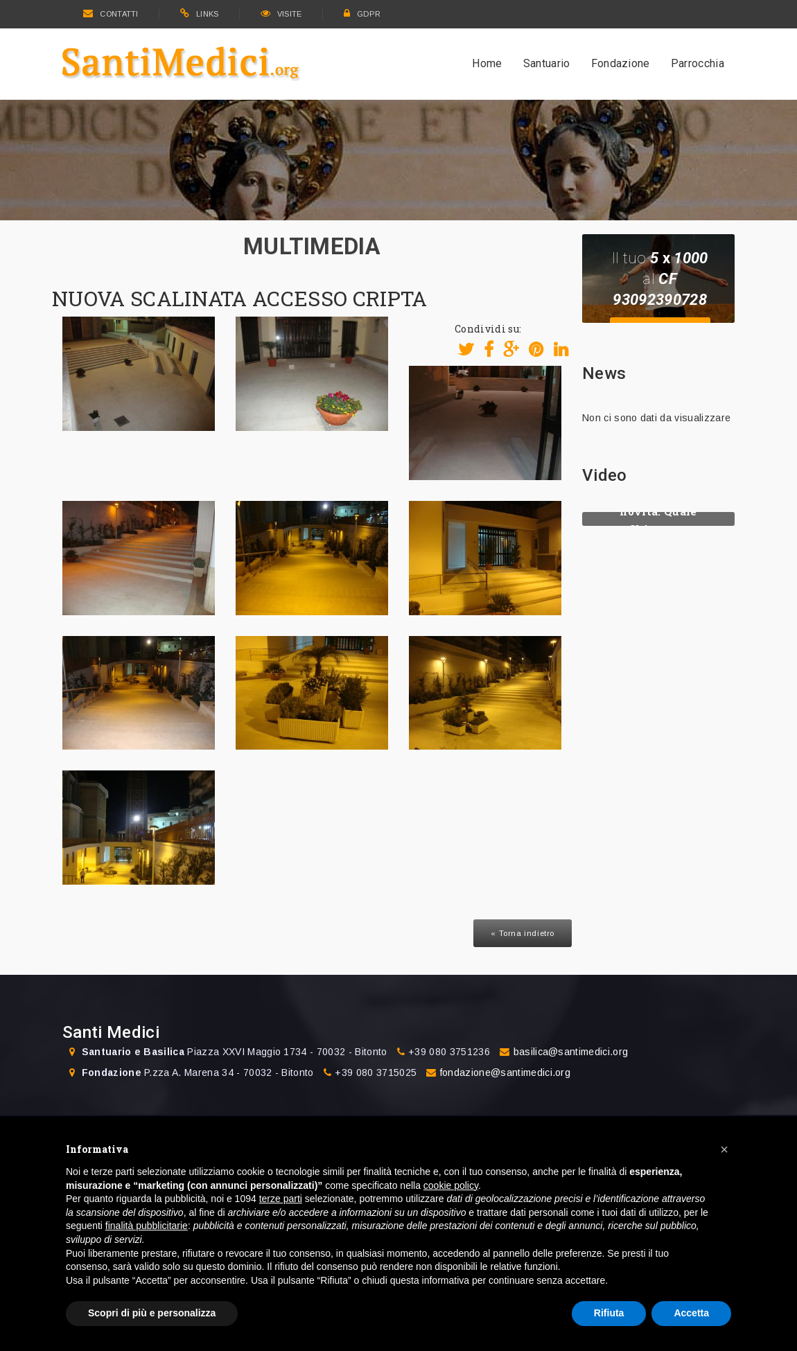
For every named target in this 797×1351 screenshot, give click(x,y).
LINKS (199, 14)
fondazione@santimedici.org (505, 1072)
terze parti (280, 1198)
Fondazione (620, 63)
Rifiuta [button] (609, 1312)
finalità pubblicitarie (146, 1225)
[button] (724, 1149)
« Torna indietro (522, 933)
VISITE (281, 14)
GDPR (362, 14)
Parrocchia (697, 63)
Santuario (546, 63)
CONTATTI (111, 14)
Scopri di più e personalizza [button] (152, 1312)
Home (487, 63)
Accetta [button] (691, 1312)
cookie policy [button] (450, 1185)
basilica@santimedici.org (571, 1051)
